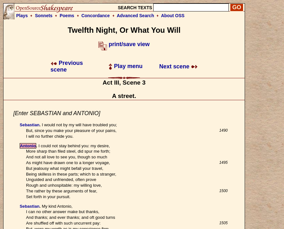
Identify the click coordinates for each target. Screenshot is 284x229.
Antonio (28, 145)
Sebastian (29, 124)
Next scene (178, 66)
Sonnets (43, 15)
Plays (22, 15)
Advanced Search (135, 15)
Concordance (95, 15)
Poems (67, 15)
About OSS (173, 15)
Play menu (125, 66)
